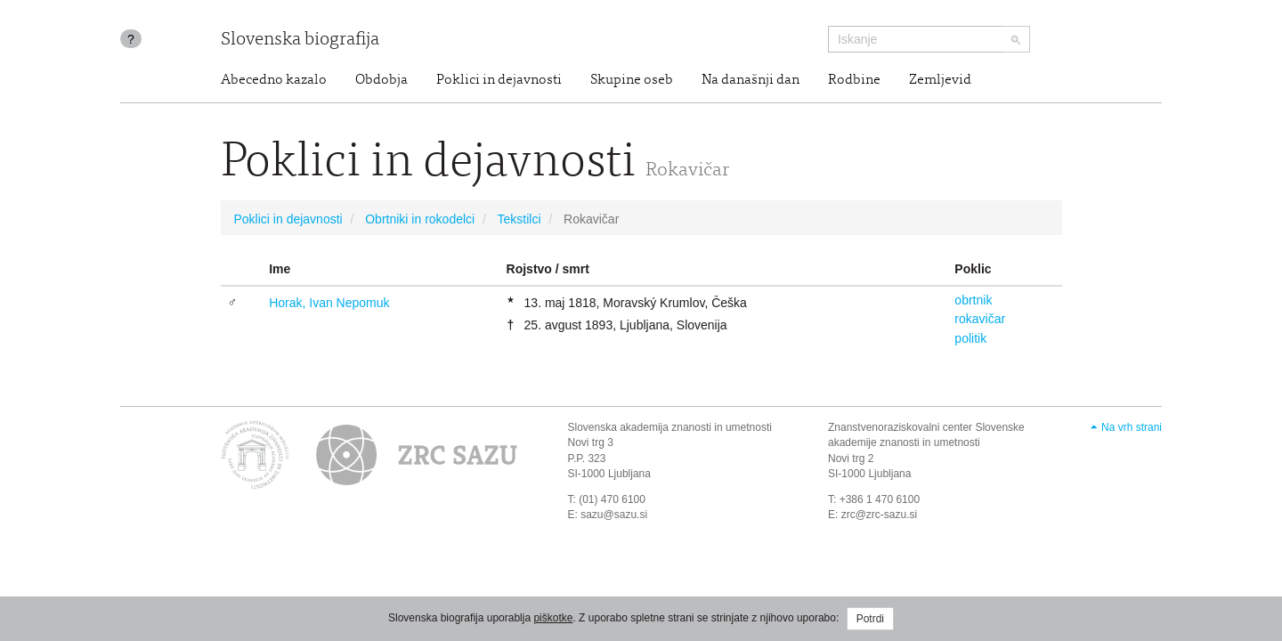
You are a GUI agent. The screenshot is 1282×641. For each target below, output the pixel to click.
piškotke (552, 618)
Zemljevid (940, 80)
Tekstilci (518, 219)
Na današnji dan (750, 80)
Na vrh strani (1131, 427)
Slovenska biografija (300, 40)
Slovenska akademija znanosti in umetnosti (670, 427)
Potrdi (870, 619)
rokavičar (979, 319)
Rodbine (854, 80)
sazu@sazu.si (613, 514)
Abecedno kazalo (274, 80)
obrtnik (973, 300)
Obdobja (381, 80)
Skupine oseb (631, 80)
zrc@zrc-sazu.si (879, 514)
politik (970, 338)
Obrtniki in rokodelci (420, 219)
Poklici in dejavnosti (499, 80)
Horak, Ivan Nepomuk (329, 303)
